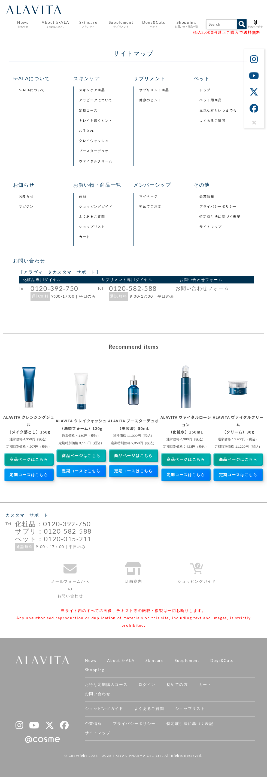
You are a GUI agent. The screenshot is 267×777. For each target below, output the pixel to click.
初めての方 (177, 684)
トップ (205, 90)
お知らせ (26, 196)
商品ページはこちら (29, 459)
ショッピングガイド (96, 206)
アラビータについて (96, 100)
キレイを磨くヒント (96, 120)
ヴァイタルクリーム (96, 161)
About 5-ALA (55, 24)
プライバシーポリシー (218, 206)
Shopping (94, 670)
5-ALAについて (32, 90)
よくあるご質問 (212, 120)
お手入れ (86, 131)
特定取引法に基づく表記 (219, 217)
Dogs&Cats (221, 660)
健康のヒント (150, 100)
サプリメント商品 (154, 90)
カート (84, 237)
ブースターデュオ (94, 151)
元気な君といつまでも (218, 110)
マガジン (26, 206)
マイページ (148, 196)
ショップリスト (92, 227)
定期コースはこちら (29, 475)
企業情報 (206, 196)
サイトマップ (210, 227)
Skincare (154, 660)
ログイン (147, 684)
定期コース (88, 110)
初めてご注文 (150, 206)
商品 (82, 196)
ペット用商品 (210, 100)
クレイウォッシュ (94, 141)
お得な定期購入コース (106, 684)
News (90, 660)
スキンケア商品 (92, 90)
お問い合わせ (98, 694)
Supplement (187, 660)
